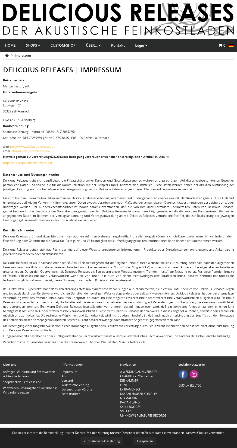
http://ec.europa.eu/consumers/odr (27, 163)
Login (141, 45)
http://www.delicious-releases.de (32, 146)
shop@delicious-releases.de (31, 151)
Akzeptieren (145, 441)
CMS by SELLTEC (189, 385)
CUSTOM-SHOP (62, 45)
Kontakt (118, 45)
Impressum (23, 55)
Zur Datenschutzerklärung (102, 441)
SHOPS (33, 45)
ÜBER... (93, 45)
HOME (10, 45)
